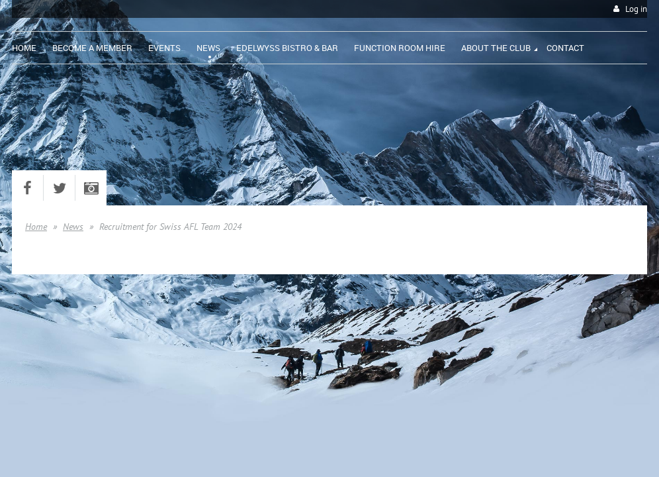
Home (36, 227)
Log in (636, 9)
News (73, 227)
